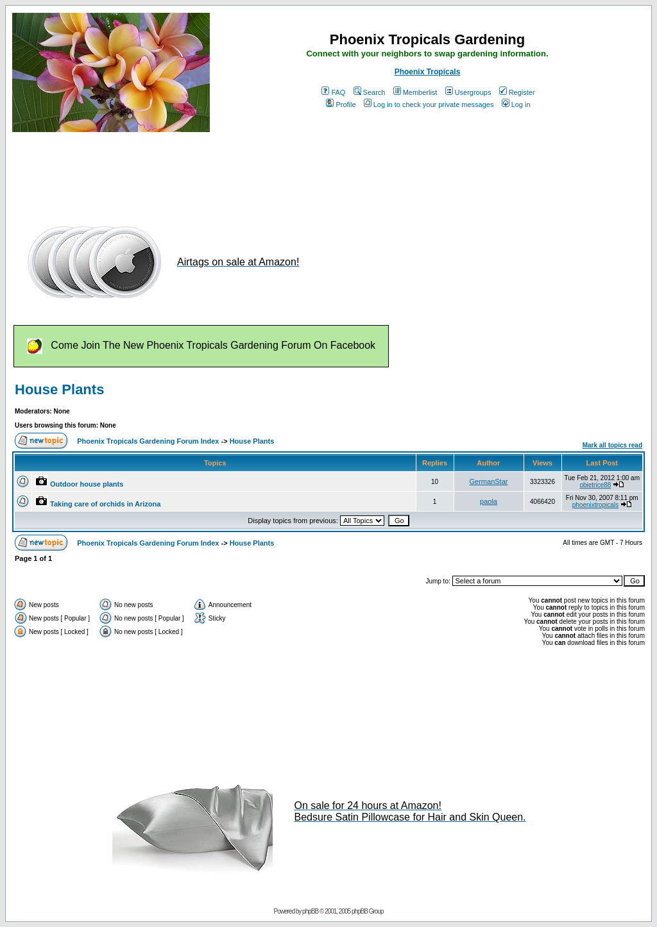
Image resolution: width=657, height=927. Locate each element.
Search (370, 92)
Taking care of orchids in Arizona (105, 504)
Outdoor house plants (86, 484)
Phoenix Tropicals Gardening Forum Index (148, 441)
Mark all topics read (612, 445)
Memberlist (415, 92)
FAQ (333, 92)
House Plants (59, 389)
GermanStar (489, 481)
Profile (340, 104)
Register (517, 92)
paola (488, 501)
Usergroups (468, 92)
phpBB (310, 911)
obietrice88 (595, 485)
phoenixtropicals (595, 504)
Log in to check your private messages (429, 104)
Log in (516, 104)
